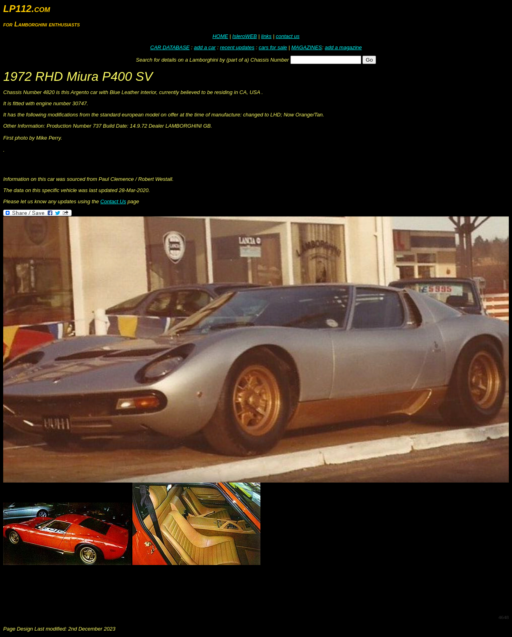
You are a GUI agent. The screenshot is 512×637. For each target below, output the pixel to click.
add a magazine (343, 47)
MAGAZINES (306, 47)
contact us (287, 36)
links (266, 36)
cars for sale (273, 47)
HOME (220, 36)
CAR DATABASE (170, 47)
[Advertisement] (148, 590)
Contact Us (113, 201)
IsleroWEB (244, 36)
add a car (205, 47)
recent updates (237, 47)
